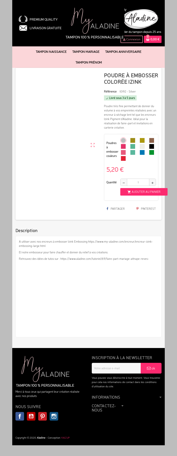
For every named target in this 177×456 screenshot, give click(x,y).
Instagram (54, 416)
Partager (116, 208)
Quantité (111, 182)
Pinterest (146, 208)
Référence (110, 91)
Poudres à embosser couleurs (111, 149)
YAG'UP (65, 437)
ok (151, 368)
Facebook (19, 416)
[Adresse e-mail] (116, 368)
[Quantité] (138, 182)
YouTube (31, 416)
